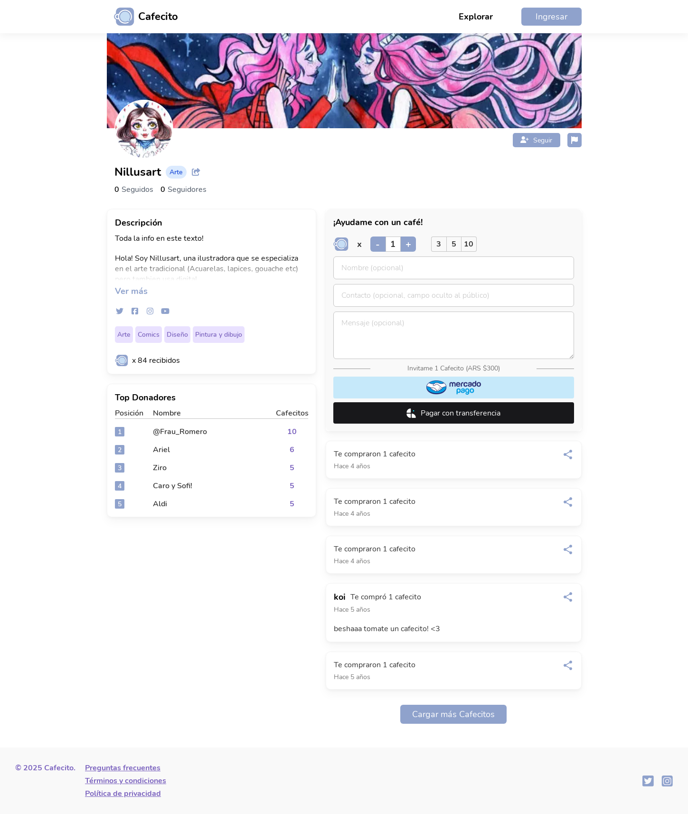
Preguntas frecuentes (122, 768)
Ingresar (551, 16)
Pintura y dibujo (218, 334)
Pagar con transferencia (453, 413)
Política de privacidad (123, 793)
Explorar (476, 16)
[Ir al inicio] (142, 17)
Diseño (177, 334)
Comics (149, 334)
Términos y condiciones (125, 781)
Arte (124, 334)
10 (468, 244)
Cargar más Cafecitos (453, 714)
